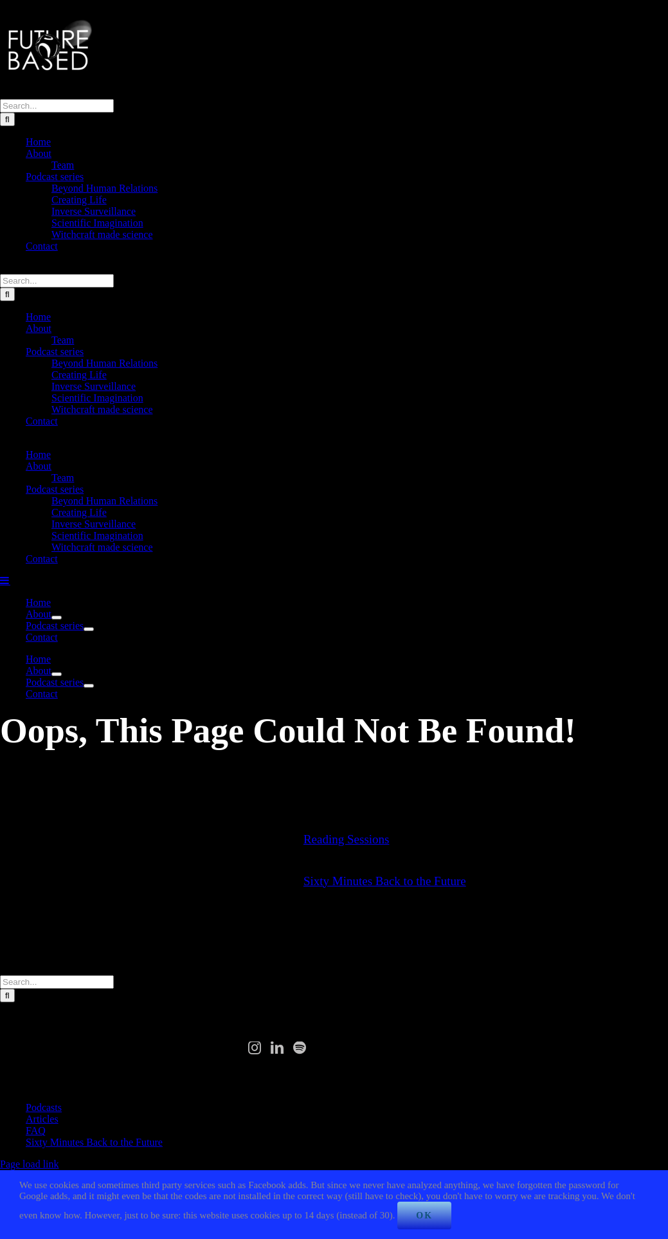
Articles (42, 1119)
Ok (424, 1215)
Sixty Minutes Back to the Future (384, 881)
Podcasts (44, 1107)
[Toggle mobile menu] (5, 580)
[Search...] (57, 106)
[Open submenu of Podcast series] (89, 629)
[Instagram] (254, 1048)
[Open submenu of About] (56, 618)
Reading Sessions (346, 839)
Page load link (29, 1164)
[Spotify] (299, 1048)
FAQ (36, 1130)
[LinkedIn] (277, 1048)
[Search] (7, 119)
